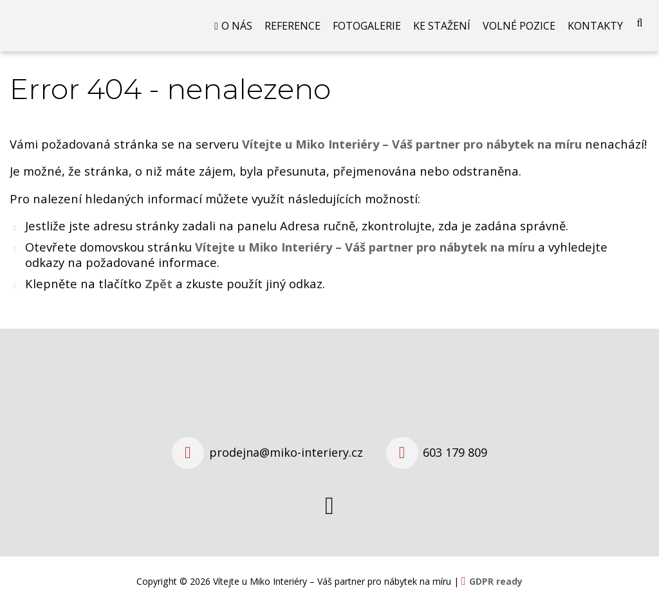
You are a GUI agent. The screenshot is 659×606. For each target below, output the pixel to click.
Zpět (158, 283)
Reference (292, 26)
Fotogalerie (367, 26)
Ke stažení (441, 26)
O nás (236, 26)
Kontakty (595, 26)
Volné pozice (519, 26)
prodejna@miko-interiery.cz (286, 452)
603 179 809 (455, 452)
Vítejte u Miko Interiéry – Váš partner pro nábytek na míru (365, 247)
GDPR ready (496, 581)
